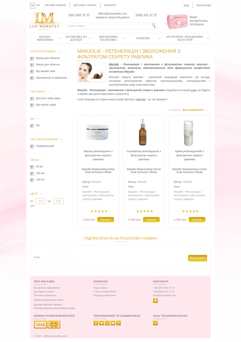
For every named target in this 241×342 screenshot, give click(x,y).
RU (38, 5)
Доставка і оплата (85, 5)
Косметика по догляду (76, 38)
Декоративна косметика (108, 38)
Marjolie (114, 64)
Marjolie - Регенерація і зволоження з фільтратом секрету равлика (98, 195)
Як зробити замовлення (47, 288)
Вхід (186, 5)
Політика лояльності (45, 295)
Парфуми (142, 38)
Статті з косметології (105, 291)
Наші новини (101, 288)
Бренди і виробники (45, 38)
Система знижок (55, 5)
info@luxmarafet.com (164, 295)
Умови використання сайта (48, 300)
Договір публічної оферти (48, 304)
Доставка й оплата (44, 291)
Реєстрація (204, 5)
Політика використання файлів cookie (54, 308)
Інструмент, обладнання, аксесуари (184, 38)
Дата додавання (193, 109)
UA (32, 5)
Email (37, 257)
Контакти (110, 5)
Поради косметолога (105, 295)
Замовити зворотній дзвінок (112, 17)
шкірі (194, 90)
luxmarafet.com (58, 336)
